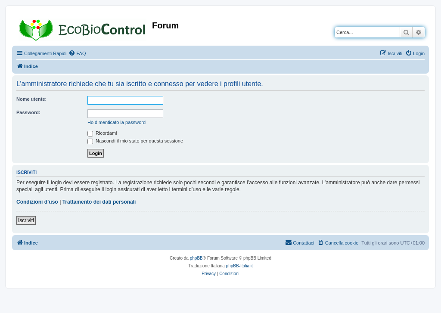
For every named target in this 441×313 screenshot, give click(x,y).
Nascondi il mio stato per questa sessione (135, 140)
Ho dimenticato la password (116, 122)
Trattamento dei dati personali (99, 202)
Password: (28, 112)
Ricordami (102, 133)
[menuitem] (77, 53)
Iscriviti (26, 220)
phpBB (196, 258)
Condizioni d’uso (37, 202)
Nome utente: (31, 99)
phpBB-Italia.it (239, 265)
